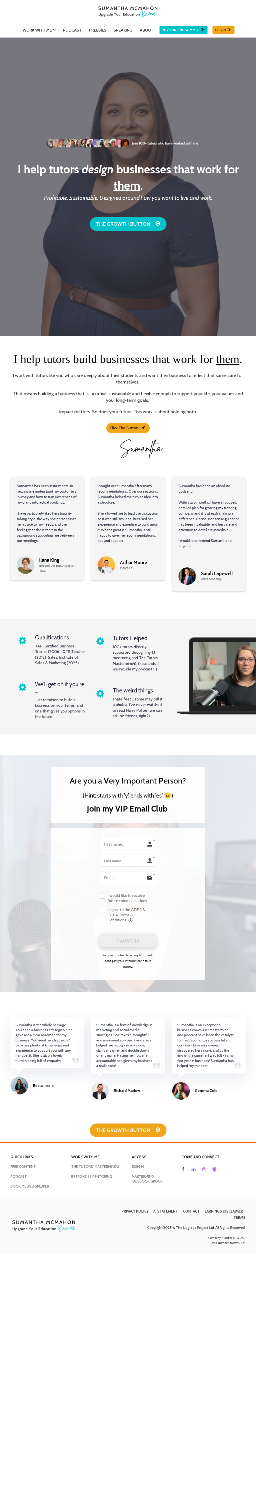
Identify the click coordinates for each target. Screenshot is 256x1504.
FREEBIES (97, 30)
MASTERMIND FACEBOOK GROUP (147, 1179)
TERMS (240, 1218)
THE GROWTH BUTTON (128, 224)
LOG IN (223, 30)
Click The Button (127, 428)
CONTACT (191, 1212)
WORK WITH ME (37, 30)
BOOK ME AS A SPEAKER (29, 1187)
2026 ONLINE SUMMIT (183, 30)
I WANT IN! (128, 941)
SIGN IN (138, 1167)
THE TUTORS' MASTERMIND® (95, 1167)
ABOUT (146, 30)
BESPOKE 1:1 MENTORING (91, 1177)
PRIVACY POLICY (135, 1212)
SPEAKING (123, 30)
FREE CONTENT (23, 1167)
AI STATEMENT (166, 1212)
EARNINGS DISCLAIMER (224, 1212)
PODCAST (72, 30)
